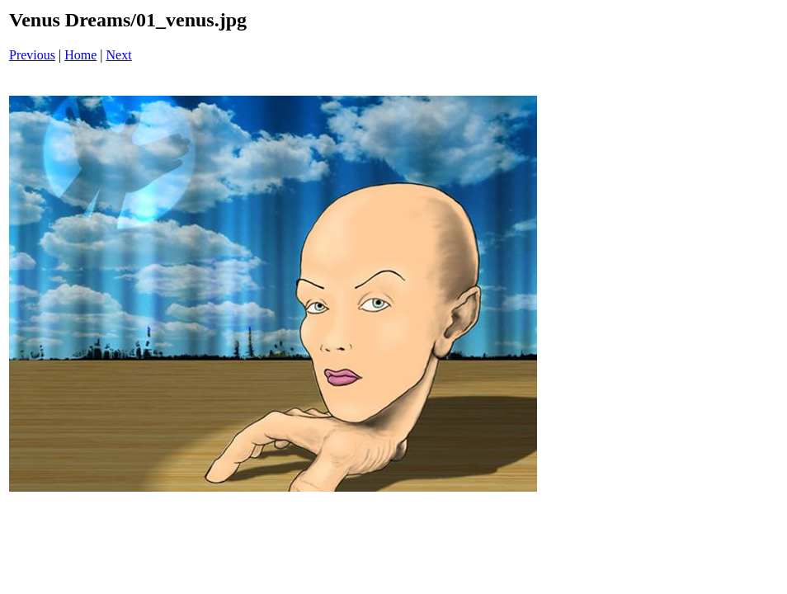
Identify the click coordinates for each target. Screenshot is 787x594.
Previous (32, 55)
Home (80, 55)
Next (119, 55)
